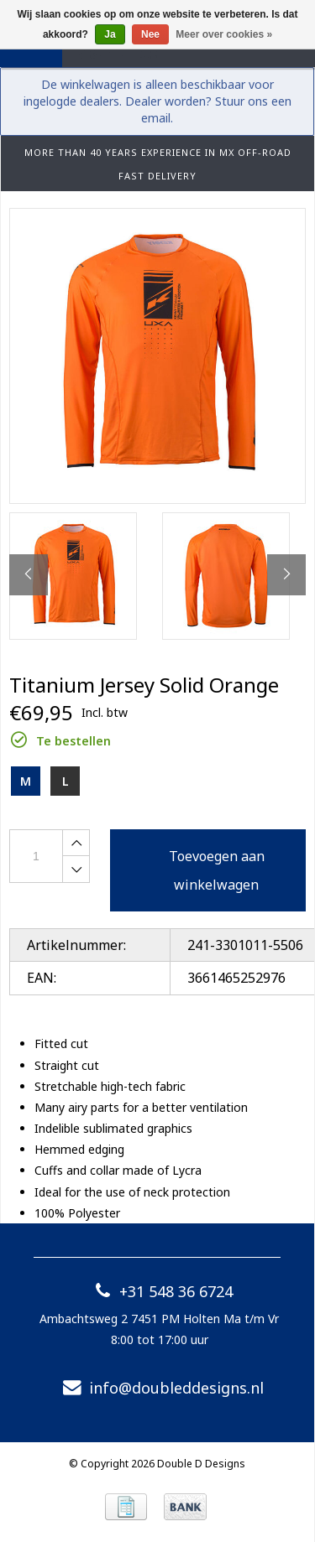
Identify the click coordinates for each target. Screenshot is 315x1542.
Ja (109, 34)
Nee (150, 34)
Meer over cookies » (224, 34)
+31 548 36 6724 (159, 1291)
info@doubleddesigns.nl (159, 1388)
